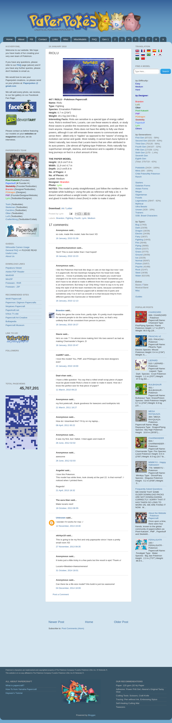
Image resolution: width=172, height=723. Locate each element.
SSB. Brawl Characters (146, 215)
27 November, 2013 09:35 (68, 546)
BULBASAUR (154, 384)
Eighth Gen (140, 158)
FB (31, 39)
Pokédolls (140, 167)
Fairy (137, 236)
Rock (137, 269)
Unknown (61, 518)
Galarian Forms (142, 185)
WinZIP (9, 279)
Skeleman (10, 207)
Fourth (77, 218)
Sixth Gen (140, 152)
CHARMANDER (156, 438)
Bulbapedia (11, 321)
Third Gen (140, 143)
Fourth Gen (140, 146)
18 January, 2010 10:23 (67, 256)
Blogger (91, 715)
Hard (137, 89)
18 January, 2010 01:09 (67, 238)
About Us (10, 256)
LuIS (8, 216)
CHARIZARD (154, 312)
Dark (137, 227)
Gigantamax (141, 194)
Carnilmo (10, 210)
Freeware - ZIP (13, 287)
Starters (139, 182)
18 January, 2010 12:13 (67, 301)
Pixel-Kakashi (141, 110)
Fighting (69, 218)
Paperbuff (140, 123)
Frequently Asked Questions (148, 489)
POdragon (140, 116)
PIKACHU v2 (154, 336)
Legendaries (141, 200)
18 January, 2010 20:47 (67, 345)
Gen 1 (105, 39)
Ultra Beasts (141, 206)
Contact (42, 39)
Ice (136, 258)
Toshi (8, 204)
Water (138, 275)
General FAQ (12, 250)
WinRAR (10, 275)
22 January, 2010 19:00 (67, 366)
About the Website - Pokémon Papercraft (157, 515)
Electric (138, 233)
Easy (137, 83)
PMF (137, 113)
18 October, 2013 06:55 (67, 508)
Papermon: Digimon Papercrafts (21, 302)
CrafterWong (12, 219)
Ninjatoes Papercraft (15, 306)
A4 (62, 208)
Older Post (121, 622)
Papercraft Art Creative (16, 317)
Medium (91, 218)
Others (138, 128)
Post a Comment (61, 594)
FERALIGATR (155, 540)
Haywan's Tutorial (14, 693)
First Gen (139, 137)
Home (9, 39)
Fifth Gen (139, 150)
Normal (138, 260)
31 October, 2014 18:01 (67, 570)
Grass (138, 251)
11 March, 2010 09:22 (66, 390)
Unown (138, 209)
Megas (138, 191)
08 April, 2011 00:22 (65, 425)
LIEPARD (153, 360)
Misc (65, 39)
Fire (137, 242)
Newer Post (56, 622)
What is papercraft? (15, 685)
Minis (137, 170)
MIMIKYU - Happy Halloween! (157, 463)
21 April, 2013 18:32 (65, 490)
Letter (69, 208)
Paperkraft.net (12, 310)
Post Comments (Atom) (73, 628)
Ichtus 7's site (12, 314)
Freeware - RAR (13, 283)
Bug (137, 224)
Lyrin (84, 218)
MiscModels (80, 39)
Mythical (139, 204)
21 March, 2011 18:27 (66, 407)
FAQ (94, 39)
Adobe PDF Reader (15, 271)
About (21, 39)
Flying (138, 245)
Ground (139, 254)
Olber (8, 213)
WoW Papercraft (13, 298)
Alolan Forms (141, 188)
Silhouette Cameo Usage (17, 247)
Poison (138, 263)
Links (55, 39)
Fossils (138, 197)
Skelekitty (140, 119)
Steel (137, 272)
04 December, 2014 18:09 (68, 588)
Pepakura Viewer (14, 268)
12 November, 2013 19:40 (68, 526)
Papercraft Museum (15, 325)
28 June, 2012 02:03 (65, 460)
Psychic (139, 266)
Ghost (138, 248)
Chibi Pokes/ (141, 173)
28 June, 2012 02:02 (65, 443)
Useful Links (11, 253)
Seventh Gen (141, 155)
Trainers (139, 212)
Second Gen (141, 140)
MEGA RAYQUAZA (154, 412)
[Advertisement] (88, 611)
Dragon (138, 231)
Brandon (60, 218)
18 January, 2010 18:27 (67, 324)
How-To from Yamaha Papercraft (21, 689)
